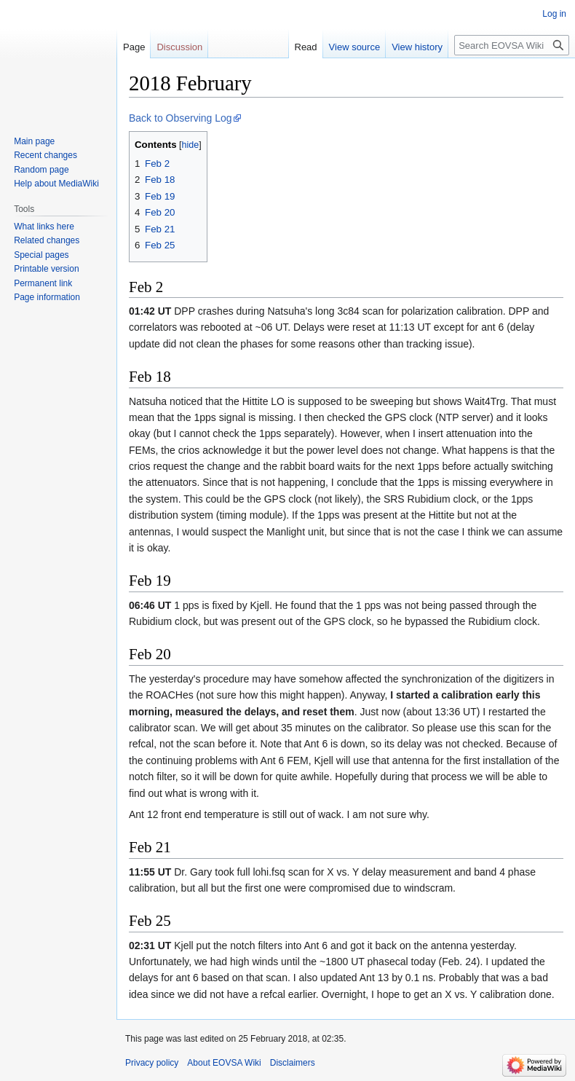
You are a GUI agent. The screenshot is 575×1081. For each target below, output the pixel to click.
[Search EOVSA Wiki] (511, 45)
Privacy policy (151, 1063)
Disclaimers (292, 1063)
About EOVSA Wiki (224, 1063)
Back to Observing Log (180, 118)
